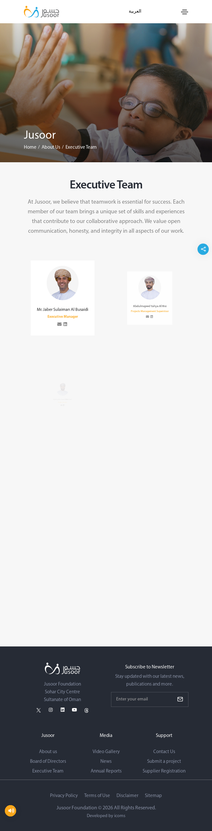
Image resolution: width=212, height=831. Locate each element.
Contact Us (164, 752)
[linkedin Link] (64, 317)
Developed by (106, 816)
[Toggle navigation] (184, 12)
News (106, 761)
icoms (120, 816)
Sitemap (153, 796)
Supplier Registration (164, 771)
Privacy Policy (64, 796)
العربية (135, 11)
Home (30, 147)
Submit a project (164, 761)
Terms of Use (97, 796)
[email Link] (60, 317)
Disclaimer (127, 796)
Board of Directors (48, 761)
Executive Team (48, 771)
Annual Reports (106, 771)
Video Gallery (106, 752)
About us (48, 752)
